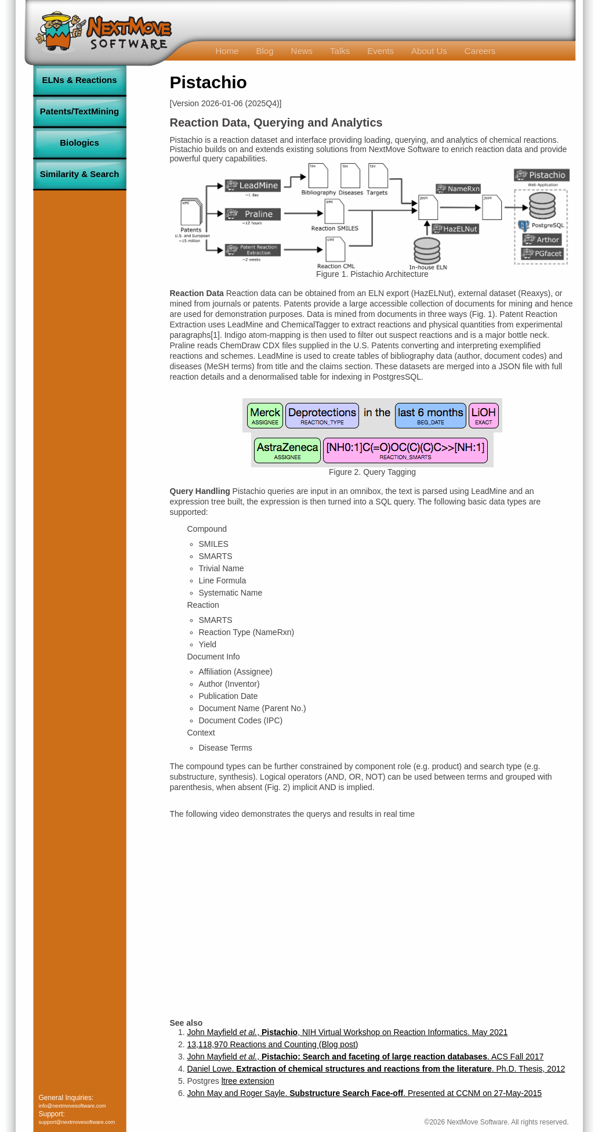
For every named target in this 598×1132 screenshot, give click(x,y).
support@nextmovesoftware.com (77, 1122)
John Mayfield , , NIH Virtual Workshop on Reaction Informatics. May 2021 (347, 1032)
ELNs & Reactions (79, 80)
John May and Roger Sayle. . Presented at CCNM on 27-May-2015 (364, 1093)
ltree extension (248, 1081)
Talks (340, 51)
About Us (429, 51)
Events (380, 51)
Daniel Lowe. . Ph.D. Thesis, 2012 (376, 1068)
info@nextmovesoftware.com (72, 1106)
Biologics (79, 142)
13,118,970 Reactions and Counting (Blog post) (272, 1044)
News (302, 51)
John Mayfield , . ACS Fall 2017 (365, 1056)
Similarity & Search (79, 174)
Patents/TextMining (79, 111)
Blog (265, 51)
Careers (480, 51)
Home (227, 51)
